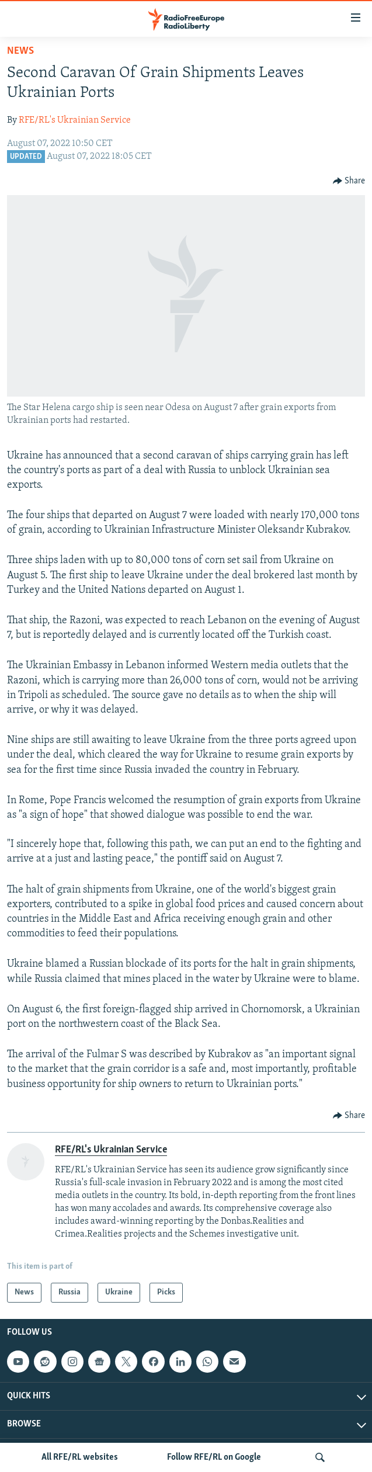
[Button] (349, 181)
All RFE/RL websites (79, 1457)
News (20, 51)
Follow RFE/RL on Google (214, 1457)
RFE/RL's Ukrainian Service (75, 120)
